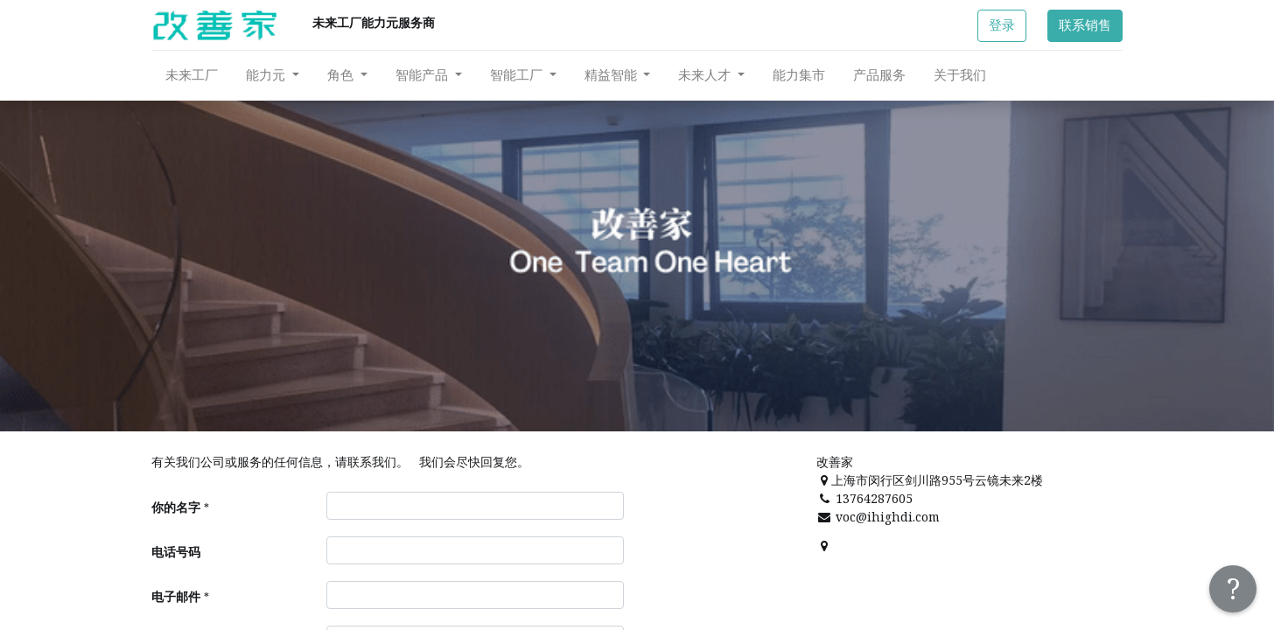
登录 (1002, 25)
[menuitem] (191, 75)
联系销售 (1085, 25)
